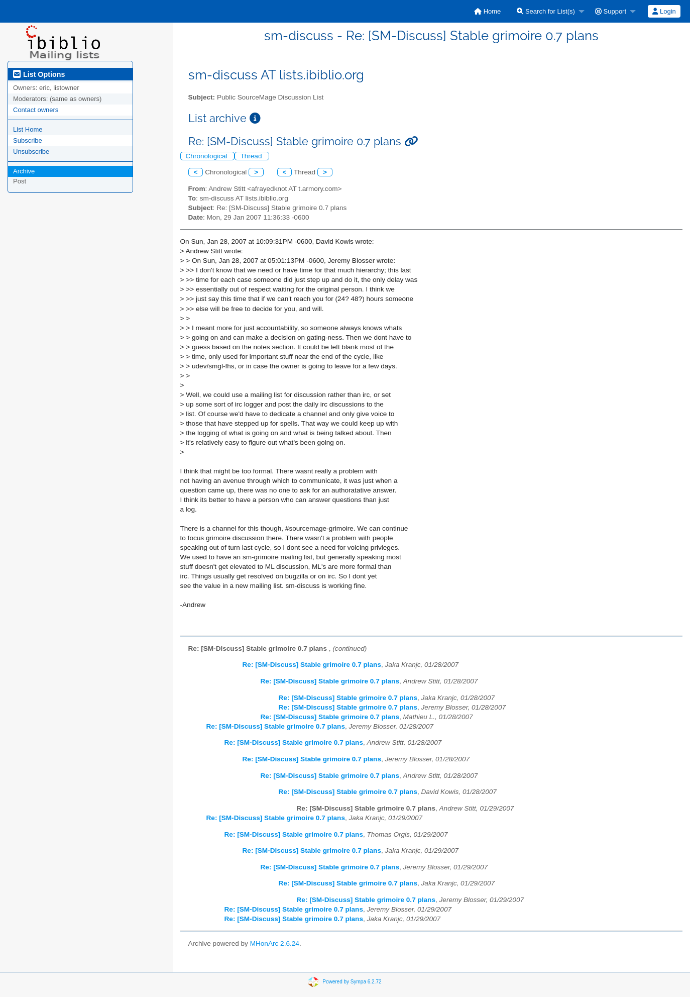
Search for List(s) (546, 11)
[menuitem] (487, 11)
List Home (28, 129)
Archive (24, 171)
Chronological (207, 156)
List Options (39, 74)
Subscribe (27, 140)
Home (487, 11)
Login (663, 11)
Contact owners (35, 110)
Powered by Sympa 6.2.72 (351, 981)
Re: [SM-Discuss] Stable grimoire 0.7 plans (312, 664)
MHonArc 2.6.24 (274, 943)
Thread (252, 156)
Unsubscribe (31, 151)
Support (610, 11)
